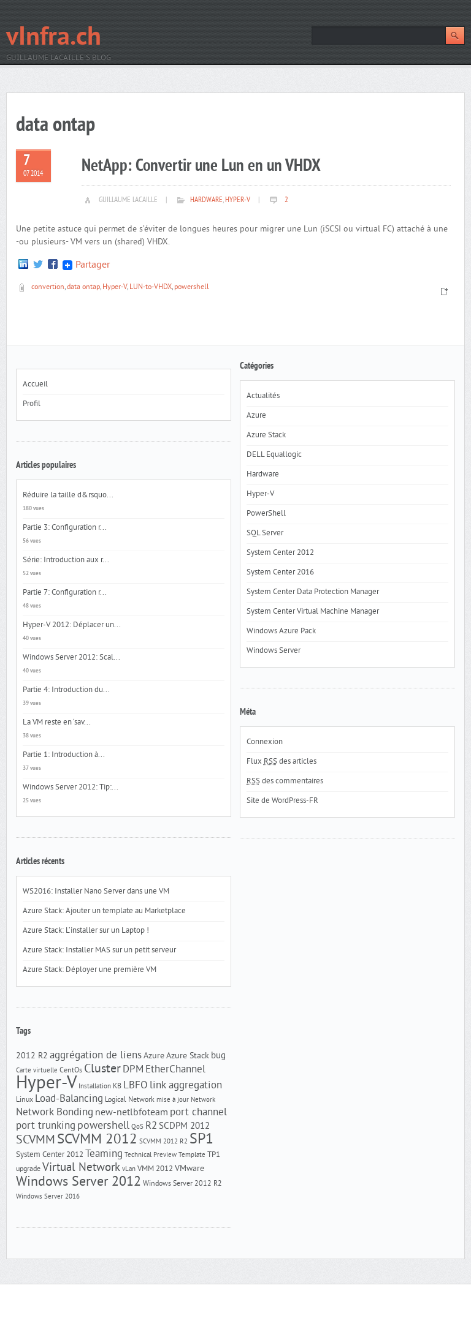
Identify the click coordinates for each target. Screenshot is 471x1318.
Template (191, 1155)
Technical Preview (150, 1155)
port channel (198, 1113)
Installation (94, 1087)
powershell (191, 287)
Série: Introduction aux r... (66, 560)
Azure (154, 1056)
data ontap (83, 287)
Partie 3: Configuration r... (65, 528)
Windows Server (274, 651)
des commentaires (285, 781)
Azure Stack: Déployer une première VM (89, 970)
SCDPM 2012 (184, 1126)
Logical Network (130, 1100)
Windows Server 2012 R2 (182, 1184)
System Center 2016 (280, 573)
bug (218, 1056)
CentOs (70, 1070)
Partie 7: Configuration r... (65, 593)
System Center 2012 (49, 1155)
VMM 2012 (155, 1169)
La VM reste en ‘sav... (57, 723)
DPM (133, 1070)
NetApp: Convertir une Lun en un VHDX (201, 166)
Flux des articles (281, 762)
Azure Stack (187, 1056)
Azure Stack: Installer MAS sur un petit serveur (99, 950)
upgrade (28, 1169)
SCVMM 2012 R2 (163, 1142)
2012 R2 (32, 1056)
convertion (47, 287)
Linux (24, 1100)
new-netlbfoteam (131, 1113)
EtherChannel (175, 1070)
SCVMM (35, 1140)
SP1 (201, 1140)
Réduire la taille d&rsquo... (68, 495)
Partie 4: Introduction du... (66, 690)
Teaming (104, 1154)
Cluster (102, 1069)
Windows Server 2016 (48, 1197)
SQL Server (265, 533)
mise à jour (172, 1100)
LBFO (135, 1086)
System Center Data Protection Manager (313, 592)
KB (117, 1086)
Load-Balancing (69, 1099)
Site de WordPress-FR (282, 801)
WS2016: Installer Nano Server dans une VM (96, 892)
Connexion (265, 742)
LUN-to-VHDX (150, 287)
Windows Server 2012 (78, 1182)
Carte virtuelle (37, 1071)
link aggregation (186, 1086)
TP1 (213, 1155)
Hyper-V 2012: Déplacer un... (72, 625)
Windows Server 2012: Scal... (71, 658)
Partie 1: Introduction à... (64, 755)
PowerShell (266, 514)
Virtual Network (81, 1168)
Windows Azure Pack (281, 631)
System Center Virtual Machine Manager (313, 612)
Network (203, 1100)
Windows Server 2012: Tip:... (70, 788)
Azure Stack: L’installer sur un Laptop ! (86, 931)
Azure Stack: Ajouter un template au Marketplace (104, 911)
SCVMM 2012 (97, 1140)
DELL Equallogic (274, 455)
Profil (31, 404)
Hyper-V (237, 200)
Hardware (206, 200)
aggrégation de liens (96, 1056)
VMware (189, 1169)
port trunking (45, 1126)
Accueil (35, 385)
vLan (129, 1169)
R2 (151, 1126)
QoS (137, 1127)
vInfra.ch (53, 38)
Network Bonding (54, 1113)
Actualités (263, 396)
